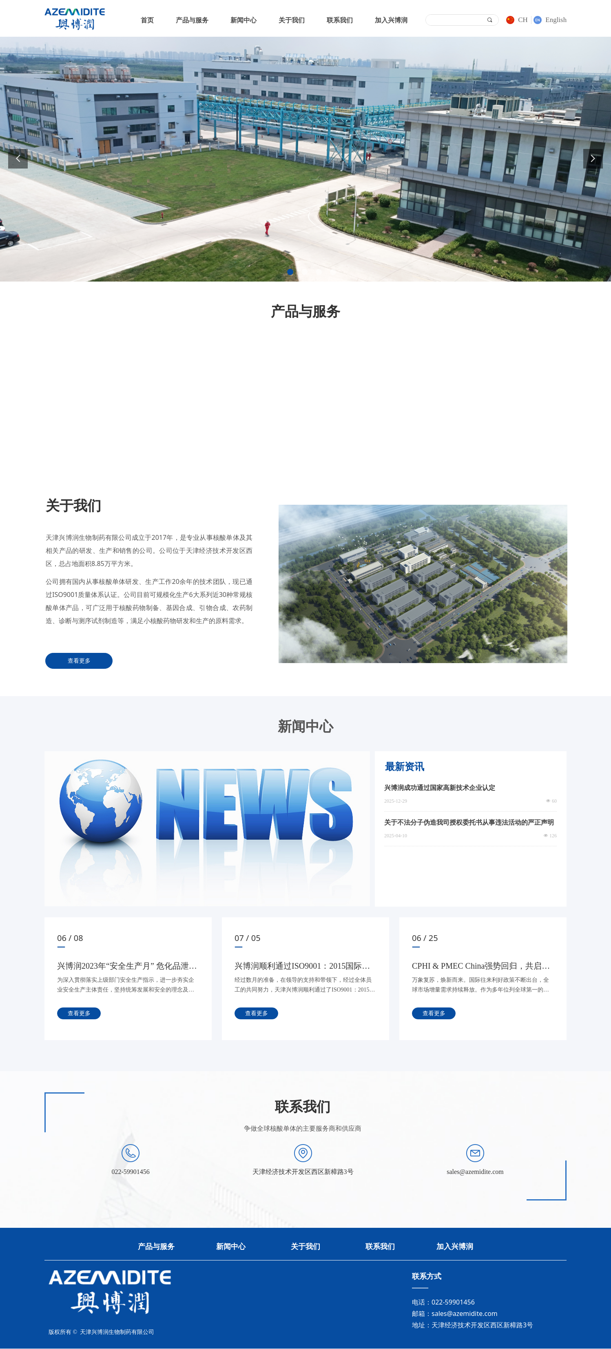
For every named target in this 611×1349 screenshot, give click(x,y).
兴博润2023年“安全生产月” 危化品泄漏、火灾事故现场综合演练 (123, 967)
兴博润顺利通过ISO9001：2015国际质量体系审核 (302, 967)
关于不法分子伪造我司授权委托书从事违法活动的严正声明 (469, 822)
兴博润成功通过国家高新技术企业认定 (439, 787)
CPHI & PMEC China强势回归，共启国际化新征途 (481, 967)
